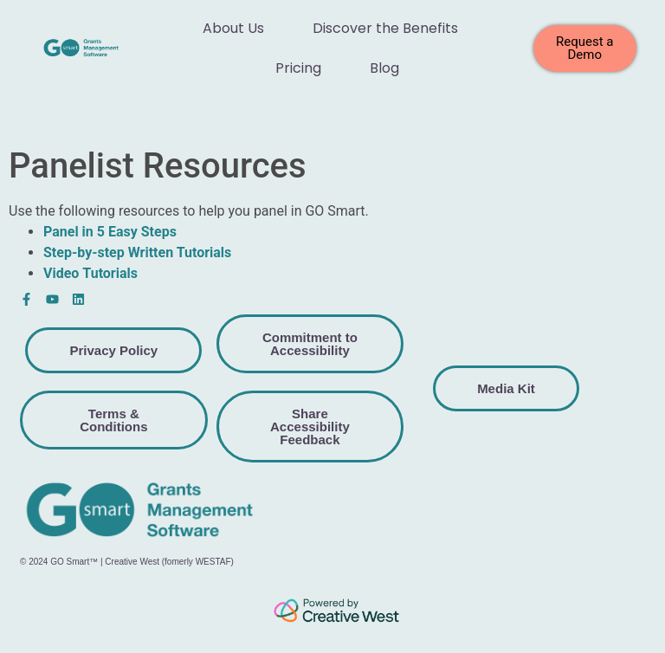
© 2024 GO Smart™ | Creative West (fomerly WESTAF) (127, 561)
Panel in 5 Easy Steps (110, 231)
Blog (384, 68)
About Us (233, 28)
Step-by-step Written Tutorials (137, 252)
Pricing (298, 68)
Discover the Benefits (385, 28)
